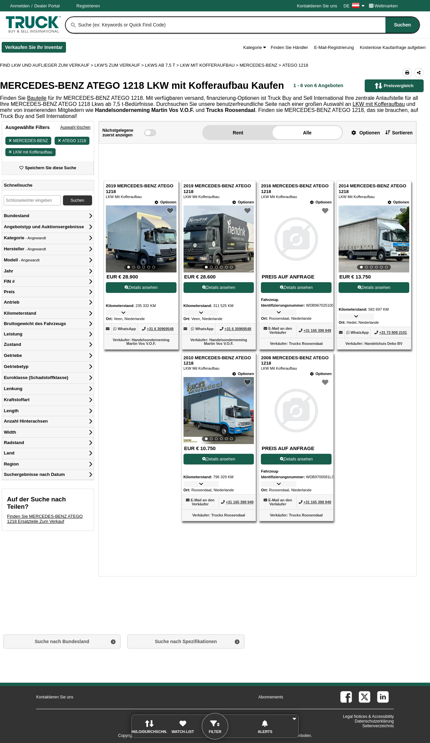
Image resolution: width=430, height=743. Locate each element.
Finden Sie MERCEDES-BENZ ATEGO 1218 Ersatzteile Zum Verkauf (45, 519)
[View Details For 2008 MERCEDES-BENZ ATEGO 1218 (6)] (296, 410)
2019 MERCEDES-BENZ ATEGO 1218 (139, 188)
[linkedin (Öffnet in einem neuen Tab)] (382, 696)
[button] (363, 132)
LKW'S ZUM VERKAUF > (119, 65)
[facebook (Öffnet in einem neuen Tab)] (346, 696)
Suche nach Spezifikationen (186, 641)
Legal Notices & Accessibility (368, 716)
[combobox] (248, 25)
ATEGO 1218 (72, 140)
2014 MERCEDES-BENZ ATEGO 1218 (372, 188)
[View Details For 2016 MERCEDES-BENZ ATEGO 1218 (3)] (296, 238)
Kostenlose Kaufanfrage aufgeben (393, 47)
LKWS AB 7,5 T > (162, 65)
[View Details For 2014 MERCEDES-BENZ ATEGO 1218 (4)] (374, 238)
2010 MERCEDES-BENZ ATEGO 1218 (217, 360)
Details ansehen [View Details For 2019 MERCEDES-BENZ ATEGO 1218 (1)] (141, 287)
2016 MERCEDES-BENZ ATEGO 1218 (295, 188)
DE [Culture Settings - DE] (354, 6)
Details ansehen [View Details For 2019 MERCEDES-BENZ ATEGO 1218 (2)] (218, 287)
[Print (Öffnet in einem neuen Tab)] (407, 73)
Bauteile (37, 98)
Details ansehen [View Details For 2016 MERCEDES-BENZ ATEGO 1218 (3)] (296, 287)
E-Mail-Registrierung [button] (334, 47)
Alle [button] (307, 132)
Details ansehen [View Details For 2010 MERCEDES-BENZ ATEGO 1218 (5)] (218, 459)
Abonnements (271, 697)
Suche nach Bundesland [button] (62, 641)
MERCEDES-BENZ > (261, 65)
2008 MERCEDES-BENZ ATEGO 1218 (295, 360)
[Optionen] (165, 202)
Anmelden (20, 5)
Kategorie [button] (254, 47)
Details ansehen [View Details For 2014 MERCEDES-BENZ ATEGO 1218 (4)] (374, 287)
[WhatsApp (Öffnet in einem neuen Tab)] (127, 329)
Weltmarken (383, 5)
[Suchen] (73, 25)
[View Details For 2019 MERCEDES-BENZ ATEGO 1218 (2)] (219, 238)
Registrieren (88, 5)
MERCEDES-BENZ (28, 140)
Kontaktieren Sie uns (317, 5)
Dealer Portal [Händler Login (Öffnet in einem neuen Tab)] (47, 5)
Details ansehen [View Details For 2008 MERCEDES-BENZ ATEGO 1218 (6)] (296, 459)
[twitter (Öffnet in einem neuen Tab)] (364, 696)
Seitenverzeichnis (378, 726)
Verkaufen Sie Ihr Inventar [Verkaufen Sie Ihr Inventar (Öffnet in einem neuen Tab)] (35, 49)
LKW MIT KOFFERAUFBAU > (210, 65)
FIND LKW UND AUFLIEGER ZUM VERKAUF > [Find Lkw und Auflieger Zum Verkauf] (47, 65)
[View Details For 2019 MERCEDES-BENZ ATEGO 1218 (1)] (141, 238)
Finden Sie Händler (289, 47)
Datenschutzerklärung (374, 721)
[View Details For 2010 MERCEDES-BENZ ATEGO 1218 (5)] (219, 410)
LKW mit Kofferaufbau (379, 104)
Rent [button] (238, 132)
